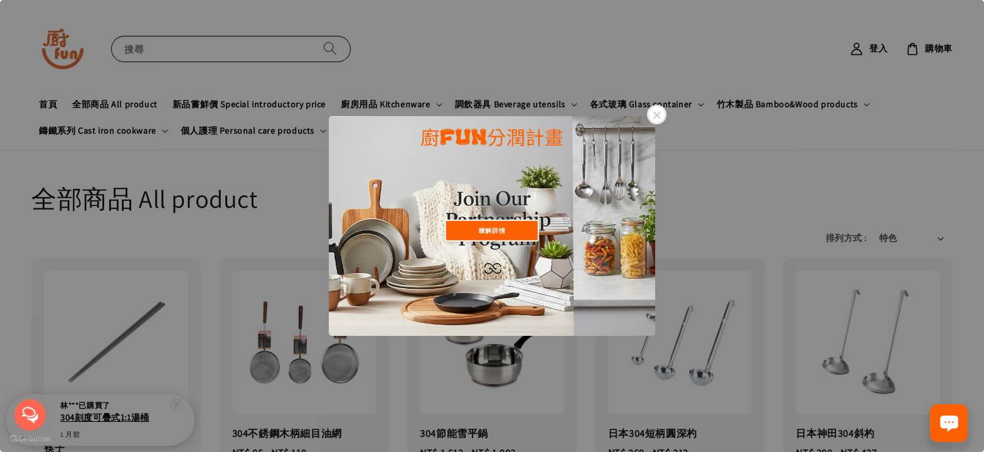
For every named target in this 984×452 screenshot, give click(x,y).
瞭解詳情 (492, 230)
